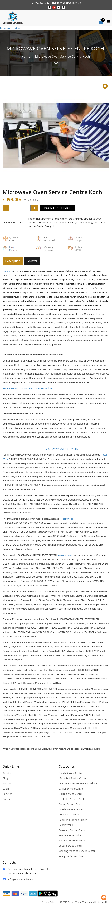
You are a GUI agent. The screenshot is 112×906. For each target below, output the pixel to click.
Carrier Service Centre (71, 788)
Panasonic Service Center (73, 819)
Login (6, 788)
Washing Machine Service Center (77, 851)
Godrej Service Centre (71, 804)
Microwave (8, 270)
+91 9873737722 (39, 2)
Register (7, 793)
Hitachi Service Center (71, 809)
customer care (65, 555)
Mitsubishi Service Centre (73, 778)
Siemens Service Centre (72, 840)
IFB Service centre (69, 814)
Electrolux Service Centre (72, 799)
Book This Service (57, 208)
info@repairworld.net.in (66, 2)
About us (8, 773)
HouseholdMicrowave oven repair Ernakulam (28, 388)
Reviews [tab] (32, 261)
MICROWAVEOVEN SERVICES (58, 448)
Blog (5, 778)
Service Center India (70, 835)
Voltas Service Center (70, 845)
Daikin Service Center (70, 793)
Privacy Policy (49, 902)
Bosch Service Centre (70, 773)
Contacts (8, 799)
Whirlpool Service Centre (72, 856)
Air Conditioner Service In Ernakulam (79, 783)
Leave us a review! (10, 28)
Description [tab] (12, 261)
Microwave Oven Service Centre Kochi (62, 56)
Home (25, 56)
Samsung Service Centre (72, 830)
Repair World (66, 518)
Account (7, 783)
